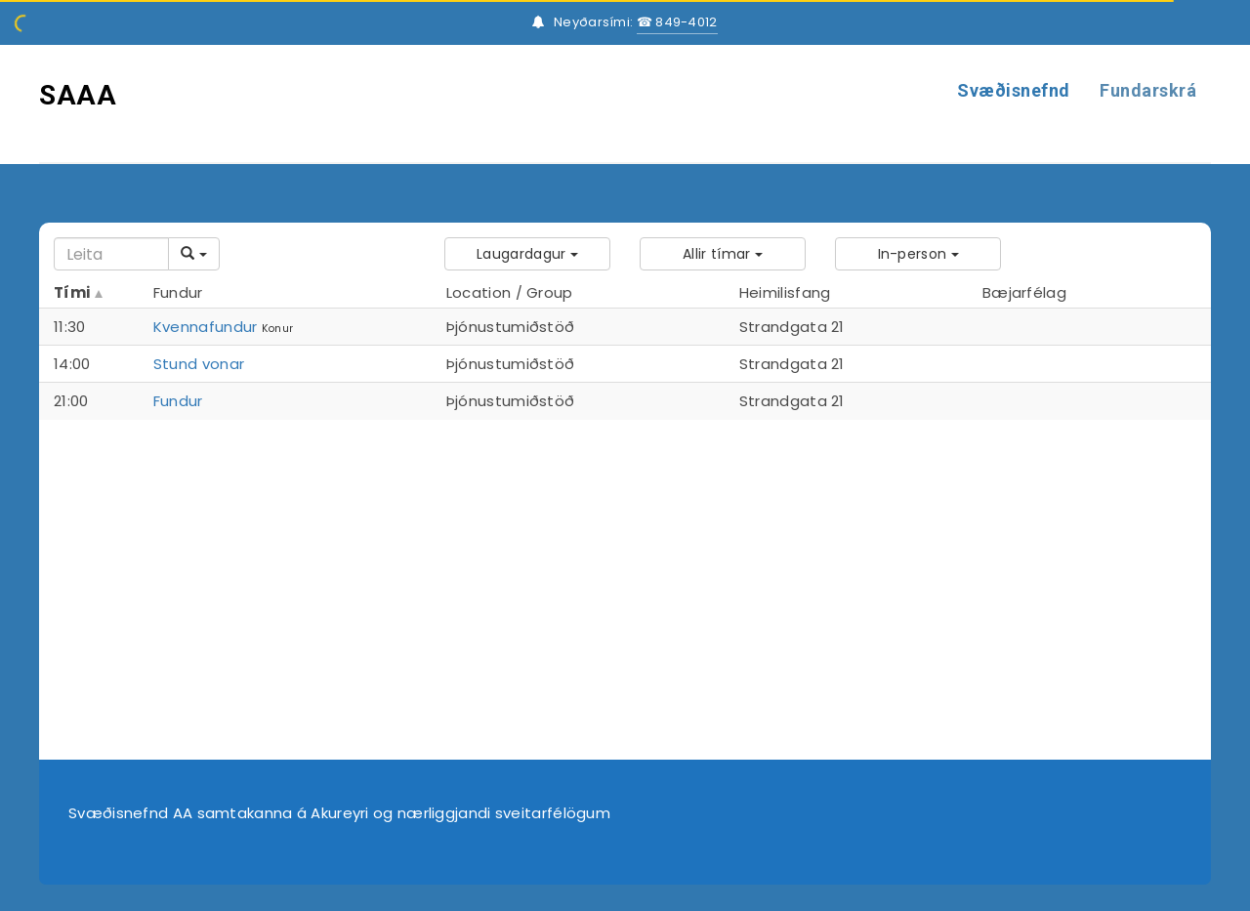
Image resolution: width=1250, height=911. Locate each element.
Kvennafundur (205, 326)
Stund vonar (198, 363)
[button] (527, 253)
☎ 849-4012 (677, 22)
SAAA (77, 95)
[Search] (111, 253)
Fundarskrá (1148, 90)
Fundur (178, 401)
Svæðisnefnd (1013, 90)
